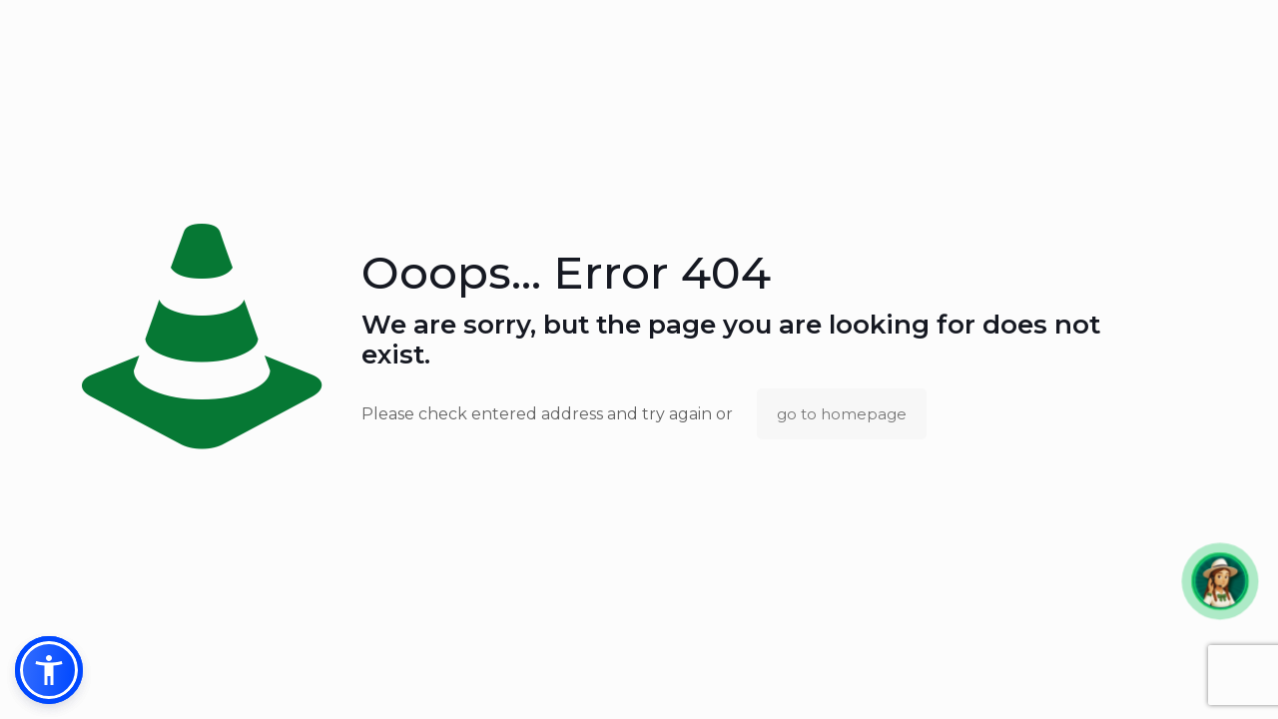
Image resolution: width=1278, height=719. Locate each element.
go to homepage (842, 413)
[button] (1219, 580)
